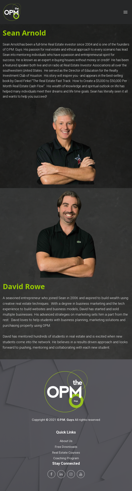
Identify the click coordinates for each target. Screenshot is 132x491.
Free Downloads (66, 447)
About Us (66, 441)
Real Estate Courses (66, 452)
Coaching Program (66, 458)
